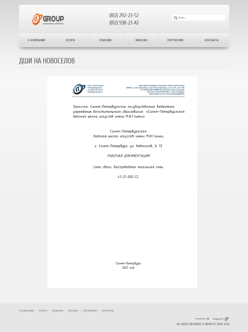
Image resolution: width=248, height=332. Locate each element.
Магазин (141, 40)
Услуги (71, 40)
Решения (105, 40)
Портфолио (175, 40)
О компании (36, 40)
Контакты (212, 40)
